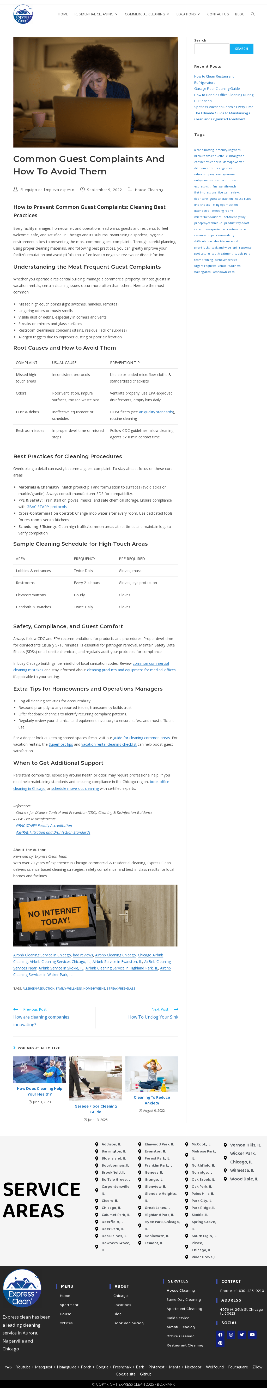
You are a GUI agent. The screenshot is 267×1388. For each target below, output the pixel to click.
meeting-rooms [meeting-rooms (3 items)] (222, 211)
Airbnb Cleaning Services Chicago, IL (60, 961)
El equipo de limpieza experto (47, 189)
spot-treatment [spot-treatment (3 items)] (222, 253)
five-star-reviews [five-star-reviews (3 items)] (229, 192)
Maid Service (178, 1318)
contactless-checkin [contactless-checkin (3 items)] (207, 162)
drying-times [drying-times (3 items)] (223, 168)
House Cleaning (149, 189)
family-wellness (69, 988)
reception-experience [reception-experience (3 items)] (209, 229)
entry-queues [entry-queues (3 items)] (203, 180)
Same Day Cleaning (184, 1300)
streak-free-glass (121, 988)
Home (65, 1296)
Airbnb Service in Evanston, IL (117, 961)
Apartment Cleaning (184, 1309)
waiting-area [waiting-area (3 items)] (202, 272)
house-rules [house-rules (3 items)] (243, 199)
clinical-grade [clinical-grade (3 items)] (235, 156)
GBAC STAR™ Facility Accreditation (44, 825)
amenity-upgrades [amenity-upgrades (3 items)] (228, 150)
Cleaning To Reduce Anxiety (152, 1101)
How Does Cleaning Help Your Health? (39, 1092)
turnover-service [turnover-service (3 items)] (226, 260)
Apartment (69, 1305)
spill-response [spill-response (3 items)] (242, 247)
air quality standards (156, 411)
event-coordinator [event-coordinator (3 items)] (227, 180)
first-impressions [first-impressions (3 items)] (205, 192)
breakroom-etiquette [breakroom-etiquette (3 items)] (209, 156)
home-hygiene (94, 988)
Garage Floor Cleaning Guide (96, 1109)
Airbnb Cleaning (181, 1327)
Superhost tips (61, 744)
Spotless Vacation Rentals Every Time (223, 106)
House (65, 1314)
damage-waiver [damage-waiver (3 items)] (233, 162)
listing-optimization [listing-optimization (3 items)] (225, 205)
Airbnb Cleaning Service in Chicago (42, 954)
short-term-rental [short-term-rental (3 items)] (226, 241)
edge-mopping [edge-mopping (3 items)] (204, 174)
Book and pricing (128, 1323)
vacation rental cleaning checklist (109, 744)
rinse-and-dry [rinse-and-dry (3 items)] (225, 235)
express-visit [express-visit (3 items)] (202, 186)
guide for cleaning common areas (141, 737)
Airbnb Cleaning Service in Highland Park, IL (122, 968)
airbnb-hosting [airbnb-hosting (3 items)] (204, 150)
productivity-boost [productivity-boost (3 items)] (236, 223)
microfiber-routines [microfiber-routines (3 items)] (207, 217)
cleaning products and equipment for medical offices (131, 669)
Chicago (120, 1296)
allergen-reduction (38, 988)
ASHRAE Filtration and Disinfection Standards (53, 832)
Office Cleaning (181, 1336)
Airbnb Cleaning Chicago (115, 954)
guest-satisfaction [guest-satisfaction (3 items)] (221, 199)
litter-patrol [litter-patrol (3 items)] (202, 211)
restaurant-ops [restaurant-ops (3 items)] (204, 235)
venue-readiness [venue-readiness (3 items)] (229, 266)
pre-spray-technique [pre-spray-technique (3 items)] (208, 223)
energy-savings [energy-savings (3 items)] (225, 174)
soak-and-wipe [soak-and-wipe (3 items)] (221, 247)
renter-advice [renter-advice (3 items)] (236, 229)
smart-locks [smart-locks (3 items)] (202, 247)
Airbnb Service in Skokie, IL (61, 968)
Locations (122, 1305)
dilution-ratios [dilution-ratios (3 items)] (203, 168)
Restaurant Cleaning (185, 1345)
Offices (66, 1323)
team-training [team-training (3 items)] (203, 260)
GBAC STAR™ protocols (47, 506)
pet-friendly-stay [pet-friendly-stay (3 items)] (234, 217)
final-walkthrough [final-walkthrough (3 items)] (224, 186)
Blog (117, 1314)
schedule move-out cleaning (75, 788)
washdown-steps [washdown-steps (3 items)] (223, 272)
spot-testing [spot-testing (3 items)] (202, 253)
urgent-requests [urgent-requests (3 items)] (205, 266)
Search (200, 40)
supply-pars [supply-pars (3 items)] (242, 253)
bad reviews (83, 954)
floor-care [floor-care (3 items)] (201, 199)
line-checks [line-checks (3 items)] (202, 205)
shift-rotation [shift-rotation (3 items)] (203, 241)
